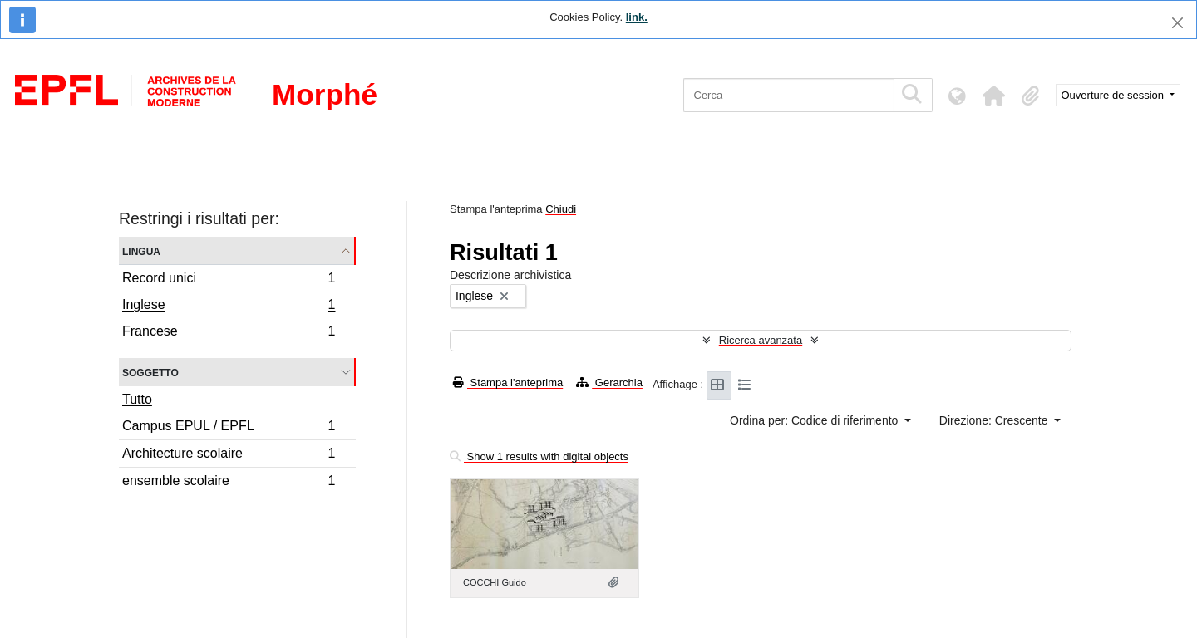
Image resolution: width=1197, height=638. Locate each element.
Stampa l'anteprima (508, 382)
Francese (228, 333)
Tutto (137, 399)
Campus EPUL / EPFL (228, 428)
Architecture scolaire (228, 456)
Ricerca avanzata (760, 340)
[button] (994, 95)
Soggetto (150, 372)
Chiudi (560, 209)
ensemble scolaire (228, 482)
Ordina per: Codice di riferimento (815, 420)
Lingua (141, 250)
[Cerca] (788, 95)
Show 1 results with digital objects (539, 456)
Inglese (228, 306)
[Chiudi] (1177, 23)
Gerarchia (609, 382)
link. (637, 17)
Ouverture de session (1114, 95)
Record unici (228, 280)
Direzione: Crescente (995, 420)
